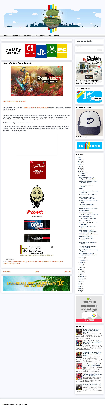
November (82, 175)
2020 (79, 171)
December (82, 173)
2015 (79, 291)
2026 (79, 157)
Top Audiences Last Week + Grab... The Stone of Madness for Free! (92, 364)
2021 (79, 169)
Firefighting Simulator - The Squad (88, 208)
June (81, 267)
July (81, 265)
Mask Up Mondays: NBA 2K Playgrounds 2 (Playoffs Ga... (87, 178)
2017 (79, 286)
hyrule (14, 261)
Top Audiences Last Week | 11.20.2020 (86, 205)
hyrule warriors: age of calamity (14, 101)
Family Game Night (53, 35)
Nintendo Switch (54, 261)
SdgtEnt (13, 263)
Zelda (18, 263)
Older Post (67, 271)
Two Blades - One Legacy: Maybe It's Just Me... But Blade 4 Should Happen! (92, 354)
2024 (79, 162)
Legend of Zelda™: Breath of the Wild (36, 107)
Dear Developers (15, 35)
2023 (79, 164)
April (81, 271)
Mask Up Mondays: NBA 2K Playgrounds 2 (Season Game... (88, 231)
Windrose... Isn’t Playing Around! (92, 384)
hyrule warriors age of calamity (34, 261)
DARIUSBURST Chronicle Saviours (88, 234)
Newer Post (6, 271)
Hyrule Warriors (20, 261)
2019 (79, 281)
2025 (79, 159)
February (82, 276)
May (81, 269)
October (82, 258)
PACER (81, 188)
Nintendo (46, 261)
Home (6, 35)
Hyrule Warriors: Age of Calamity (88, 194)
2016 (79, 288)
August (82, 262)
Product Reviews (40, 35)
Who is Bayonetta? (84, 210)
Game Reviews (28, 35)
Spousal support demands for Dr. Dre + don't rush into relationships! (36, 255)
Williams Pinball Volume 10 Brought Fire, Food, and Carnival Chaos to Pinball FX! (92, 342)
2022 (79, 166)
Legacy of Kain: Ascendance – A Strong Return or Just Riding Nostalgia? (91, 331)
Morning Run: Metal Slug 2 (86, 236)
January (82, 278)
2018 (79, 284)
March (81, 274)
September (83, 260)
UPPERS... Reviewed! (85, 220)
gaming (9, 261)
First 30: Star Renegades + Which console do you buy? (88, 182)
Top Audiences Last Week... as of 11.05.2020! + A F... (88, 246)
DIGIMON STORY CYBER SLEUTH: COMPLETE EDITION (88, 213)
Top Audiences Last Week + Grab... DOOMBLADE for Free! (92, 374)
